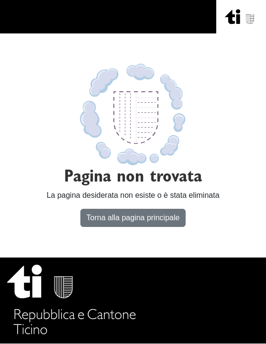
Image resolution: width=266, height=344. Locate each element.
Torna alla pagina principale (133, 218)
